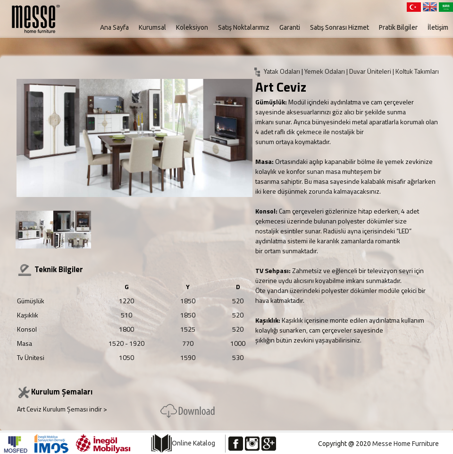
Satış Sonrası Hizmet (339, 27)
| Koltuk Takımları (416, 71)
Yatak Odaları (282, 71)
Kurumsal (152, 27)
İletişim (438, 27)
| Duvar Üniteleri (369, 71)
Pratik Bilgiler (398, 27)
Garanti (289, 27)
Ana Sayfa (114, 27)
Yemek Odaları (325, 71)
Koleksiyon (192, 27)
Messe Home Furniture (405, 443)
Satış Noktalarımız (243, 27)
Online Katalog (193, 443)
